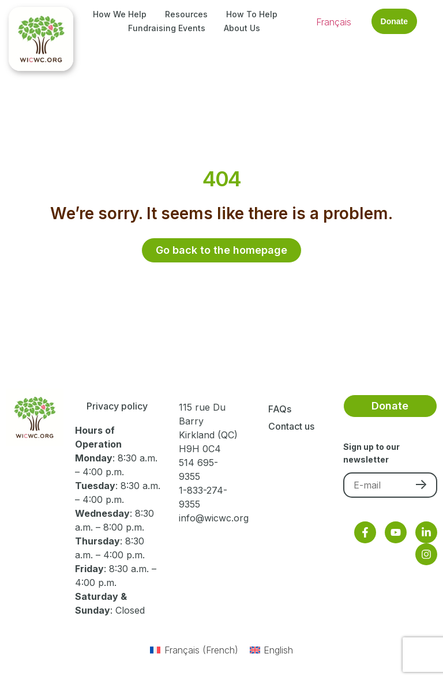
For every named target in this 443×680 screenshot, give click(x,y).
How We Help (120, 14)
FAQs (279, 409)
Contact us (291, 426)
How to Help (251, 14)
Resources (186, 14)
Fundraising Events (166, 28)
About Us (242, 28)
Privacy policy (117, 406)
